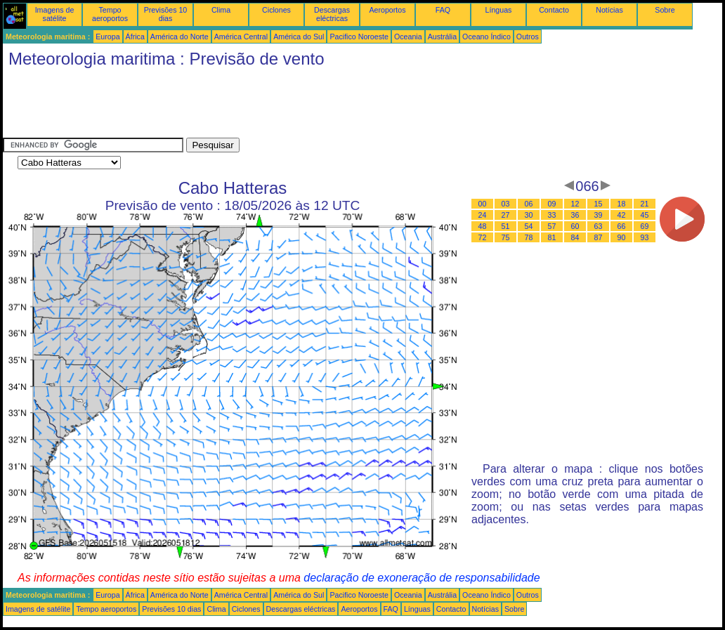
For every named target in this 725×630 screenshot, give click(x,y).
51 (506, 226)
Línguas (498, 10)
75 (506, 237)
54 (529, 226)
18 (622, 203)
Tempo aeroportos (110, 14)
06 (529, 203)
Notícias (609, 10)
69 (645, 226)
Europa (107, 36)
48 (482, 226)
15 (598, 203)
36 (575, 215)
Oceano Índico (486, 36)
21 (645, 203)
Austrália (442, 36)
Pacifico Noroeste (358, 36)
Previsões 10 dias (166, 14)
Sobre (664, 10)
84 (575, 237)
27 (506, 215)
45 (645, 215)
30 (529, 215)
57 (552, 226)
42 (622, 215)
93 (645, 237)
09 (552, 203)
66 (622, 226)
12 (575, 203)
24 (482, 215)
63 (598, 226)
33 (552, 215)
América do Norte (179, 36)
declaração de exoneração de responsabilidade (421, 578)
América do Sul (298, 36)
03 (506, 203)
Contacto (554, 10)
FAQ (443, 10)
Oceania (408, 36)
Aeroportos (387, 10)
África (135, 36)
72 (482, 237)
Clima (220, 10)
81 (552, 237)
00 (482, 203)
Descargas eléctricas (332, 14)
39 (598, 215)
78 (529, 237)
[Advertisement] (258, 106)
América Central (241, 36)
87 (598, 237)
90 (622, 237)
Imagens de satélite (54, 14)
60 (575, 226)
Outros (527, 36)
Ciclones (276, 10)
